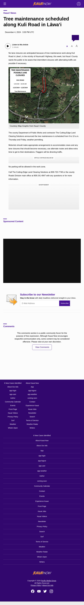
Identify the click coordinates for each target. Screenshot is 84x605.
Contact (32, 402)
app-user (13, 394)
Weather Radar (32, 424)
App (32, 387)
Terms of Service (32, 420)
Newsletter (32, 413)
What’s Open (13, 428)
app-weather (32, 394)
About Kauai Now (32, 383)
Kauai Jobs (32, 409)
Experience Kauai (32, 405)
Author (12, 398)
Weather (13, 424)
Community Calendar (13, 402)
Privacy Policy (13, 417)
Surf (12, 420)
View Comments (42, 347)
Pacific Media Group (48, 581)
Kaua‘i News (9, 13)
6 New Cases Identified (12, 383)
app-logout (32, 391)
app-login (12, 391)
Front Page (13, 409)
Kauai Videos (13, 413)
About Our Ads (12, 387)
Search (32, 417)
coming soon (32, 398)
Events (12, 405)
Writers (32, 428)
